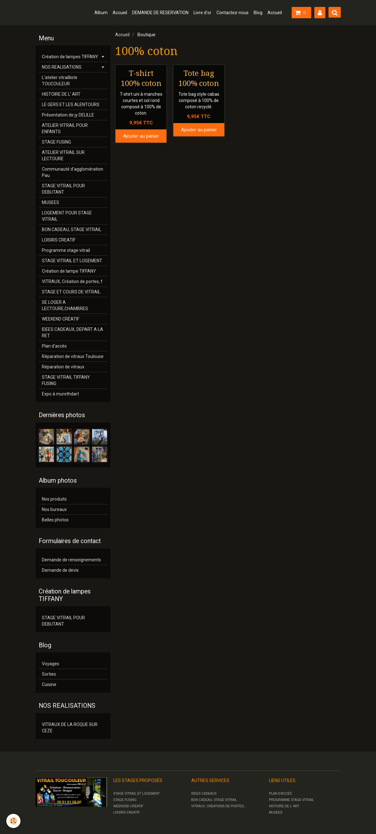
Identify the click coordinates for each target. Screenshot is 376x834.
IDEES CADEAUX (204, 793)
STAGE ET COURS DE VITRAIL (71, 291)
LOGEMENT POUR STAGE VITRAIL (67, 216)
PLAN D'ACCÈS (280, 793)
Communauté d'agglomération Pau (72, 172)
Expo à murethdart (60, 393)
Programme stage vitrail (66, 250)
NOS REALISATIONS (61, 67)
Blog (258, 12)
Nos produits (54, 499)
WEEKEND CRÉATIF (60, 318)
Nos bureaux (54, 509)
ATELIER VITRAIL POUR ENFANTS (65, 128)
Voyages (50, 663)
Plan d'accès (54, 346)
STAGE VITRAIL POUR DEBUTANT (63, 189)
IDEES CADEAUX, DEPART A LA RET (72, 332)
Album (101, 12)
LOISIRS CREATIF (59, 239)
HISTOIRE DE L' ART (61, 94)
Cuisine (49, 684)
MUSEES (50, 202)
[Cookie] (13, 821)
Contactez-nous (232, 12)
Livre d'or (202, 12)
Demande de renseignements (71, 559)
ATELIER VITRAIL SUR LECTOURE (63, 155)
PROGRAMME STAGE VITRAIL (291, 800)
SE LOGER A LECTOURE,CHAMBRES (65, 305)
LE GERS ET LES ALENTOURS (70, 104)
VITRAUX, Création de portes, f (72, 281)
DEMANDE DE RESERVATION (160, 12)
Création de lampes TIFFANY (70, 56)
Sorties (49, 674)
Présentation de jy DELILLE (68, 114)
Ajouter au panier (141, 136)
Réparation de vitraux (63, 366)
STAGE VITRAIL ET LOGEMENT (72, 260)
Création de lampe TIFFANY (69, 271)
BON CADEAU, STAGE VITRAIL (71, 229)
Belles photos (55, 519)
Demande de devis (60, 570)
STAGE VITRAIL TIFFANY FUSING (66, 380)
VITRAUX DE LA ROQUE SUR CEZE (70, 727)
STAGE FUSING (56, 142)
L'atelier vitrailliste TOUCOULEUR (59, 80)
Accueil (120, 12)
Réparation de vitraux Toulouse (73, 356)
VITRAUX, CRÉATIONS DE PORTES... (218, 806)
